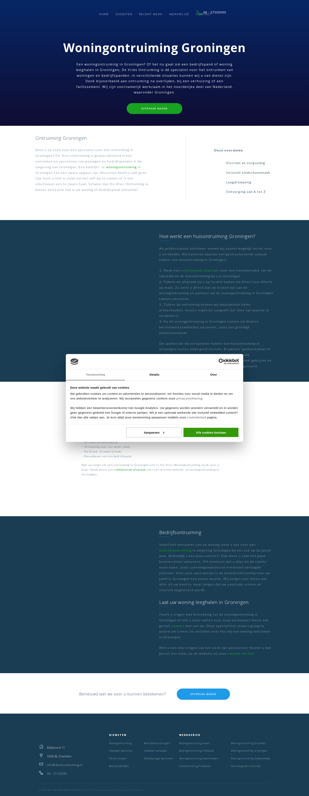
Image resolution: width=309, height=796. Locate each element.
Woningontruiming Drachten (248, 743)
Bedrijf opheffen (119, 766)
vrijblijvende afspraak (200, 270)
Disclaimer (87, 790)
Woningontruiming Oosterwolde (250, 758)
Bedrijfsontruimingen (157, 743)
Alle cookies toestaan (211, 432)
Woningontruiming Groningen (249, 750)
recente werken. (241, 653)
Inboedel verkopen (155, 750)
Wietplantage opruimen (158, 758)
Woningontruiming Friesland (196, 750)
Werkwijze (179, 15)
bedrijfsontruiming (175, 550)
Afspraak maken (154, 108)
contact (177, 626)
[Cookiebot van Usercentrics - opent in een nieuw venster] (221, 361)
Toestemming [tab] (95, 374)
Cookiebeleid (124, 790)
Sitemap (138, 790)
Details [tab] (154, 374)
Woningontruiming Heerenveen (198, 758)
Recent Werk (151, 15)
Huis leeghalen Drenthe (246, 766)
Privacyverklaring (105, 790)
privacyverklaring (189, 398)
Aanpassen (154, 432)
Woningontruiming (120, 743)
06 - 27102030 (250, 14)
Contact (204, 15)
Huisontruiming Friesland (194, 766)
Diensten (124, 15)
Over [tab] (213, 374)
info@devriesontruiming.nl (64, 765)
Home (104, 15)
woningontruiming (121, 167)
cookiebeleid (196, 417)
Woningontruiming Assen (194, 743)
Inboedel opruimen (121, 750)
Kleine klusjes (117, 758)
